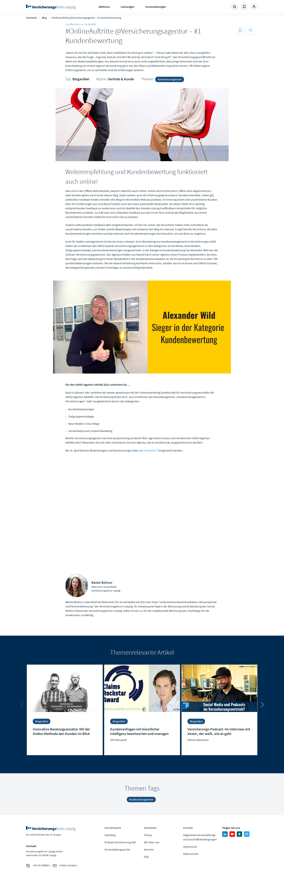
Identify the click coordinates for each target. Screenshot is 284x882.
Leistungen (127, 7)
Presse (148, 835)
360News (104, 7)
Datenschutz (190, 854)
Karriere (149, 849)
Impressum (190, 846)
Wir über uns (151, 842)
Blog (44, 17)
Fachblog (110, 835)
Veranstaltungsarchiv (117, 849)
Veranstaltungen (155, 7)
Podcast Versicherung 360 (120, 842)
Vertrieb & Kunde (121, 79)
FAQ (146, 856)
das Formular (147, 450)
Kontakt (188, 828)
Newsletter (150, 828)
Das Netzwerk (113, 828)
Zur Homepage (52, 7)
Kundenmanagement (170, 79)
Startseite (31, 17)
